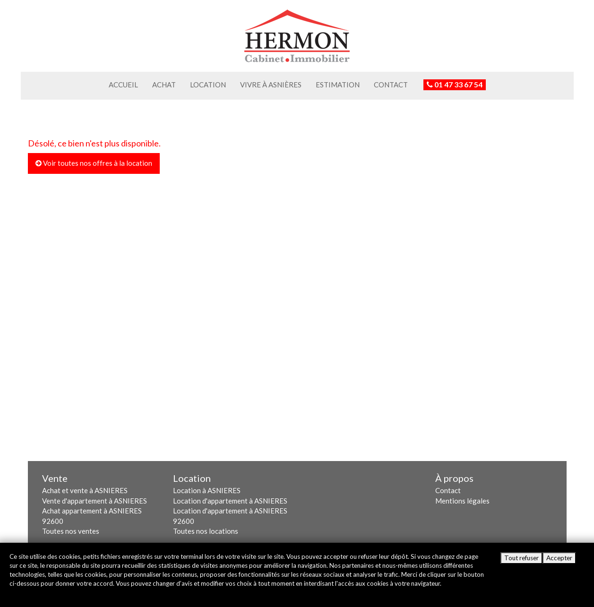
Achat (164, 84)
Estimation (338, 84)
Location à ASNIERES (207, 490)
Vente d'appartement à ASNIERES (94, 500)
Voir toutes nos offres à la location (93, 163)
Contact (391, 84)
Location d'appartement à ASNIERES (230, 500)
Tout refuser (521, 558)
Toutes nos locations (205, 531)
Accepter (559, 558)
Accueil (123, 84)
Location (208, 84)
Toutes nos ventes (70, 531)
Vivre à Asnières (270, 84)
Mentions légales (462, 500)
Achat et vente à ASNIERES (85, 490)
